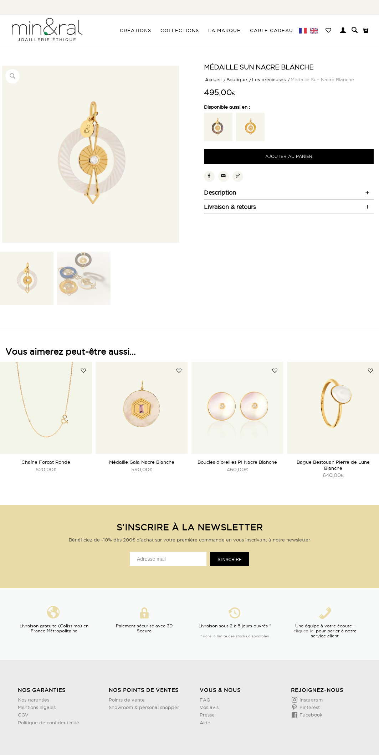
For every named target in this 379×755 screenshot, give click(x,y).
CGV (23, 714)
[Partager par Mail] (223, 176)
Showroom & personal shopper (144, 707)
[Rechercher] (354, 30)
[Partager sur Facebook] (209, 176)
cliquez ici (303, 630)
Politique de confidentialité (48, 722)
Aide (205, 722)
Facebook (310, 714)
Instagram (310, 699)
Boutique (236, 79)
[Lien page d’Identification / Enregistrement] (343, 31)
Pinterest (309, 707)
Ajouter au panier (288, 156)
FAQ (205, 699)
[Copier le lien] (237, 176)
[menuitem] (135, 30)
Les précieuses (269, 79)
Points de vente (127, 699)
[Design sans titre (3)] (46, 30)
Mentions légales (37, 707)
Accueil (213, 79)
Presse (207, 714)
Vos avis (209, 707)
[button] (83, 370)
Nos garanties (33, 699)
